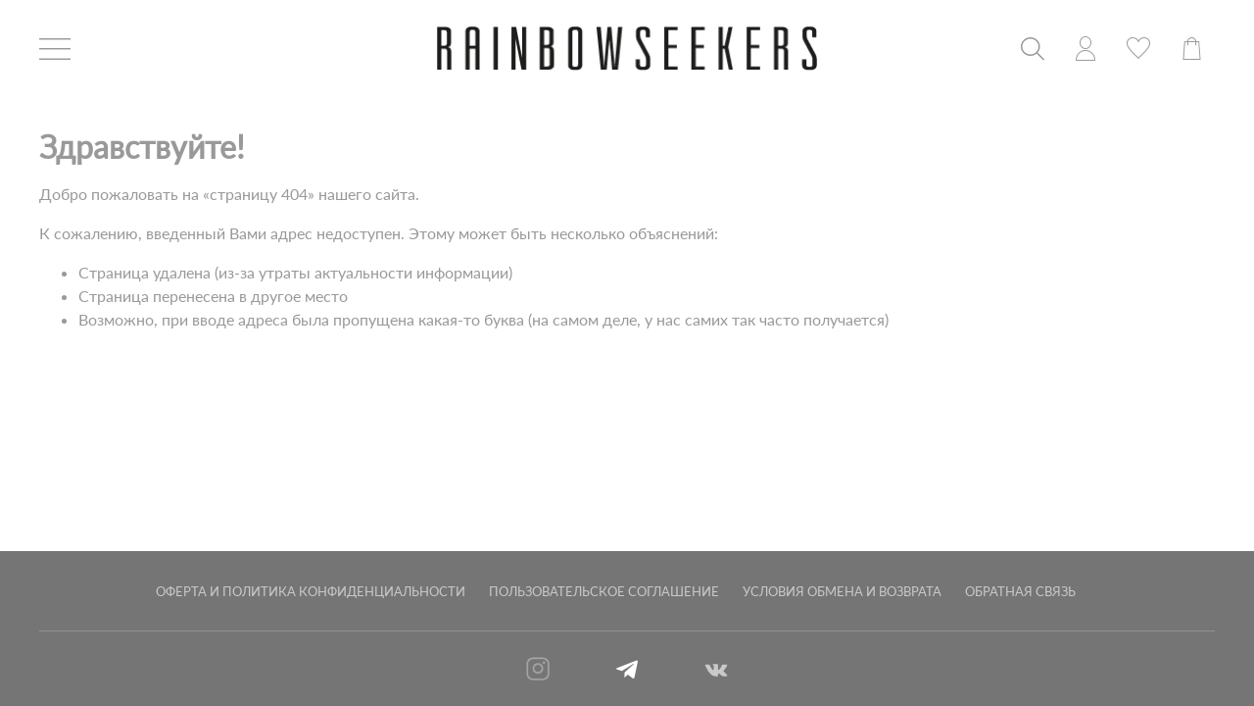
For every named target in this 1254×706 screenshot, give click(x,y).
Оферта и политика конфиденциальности (310, 591)
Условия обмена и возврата (842, 591)
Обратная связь (1020, 591)
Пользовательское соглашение (604, 591)
